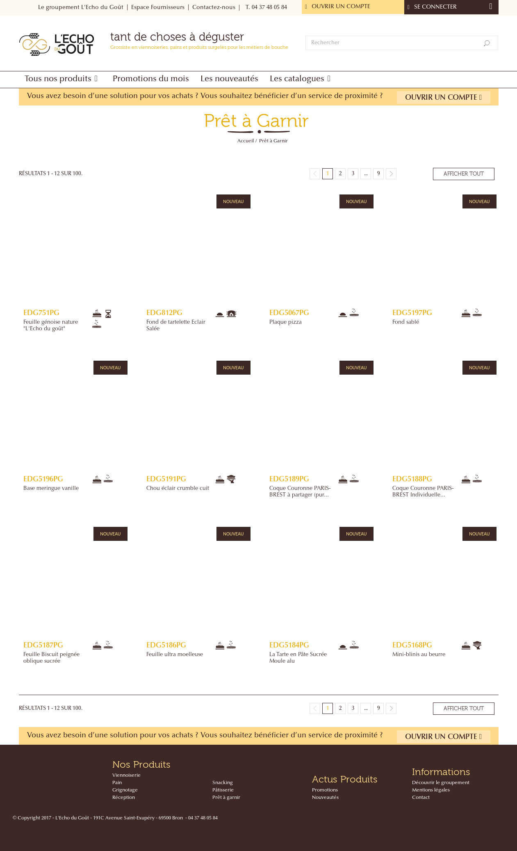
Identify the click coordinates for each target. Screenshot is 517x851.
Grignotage (125, 790)
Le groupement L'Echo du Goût (80, 8)
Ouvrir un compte (443, 97)
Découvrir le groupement (440, 782)
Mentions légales (431, 790)
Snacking (222, 782)
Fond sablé (405, 322)
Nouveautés (325, 797)
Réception (123, 797)
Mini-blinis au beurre (418, 655)
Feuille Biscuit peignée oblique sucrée (51, 658)
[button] (63, 79)
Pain (117, 782)
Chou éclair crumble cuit (177, 489)
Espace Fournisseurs (157, 8)
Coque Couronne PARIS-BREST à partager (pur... (300, 492)
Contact (421, 797)
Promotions (325, 790)
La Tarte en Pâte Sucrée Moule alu (298, 658)
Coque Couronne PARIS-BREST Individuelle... (423, 492)
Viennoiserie (126, 775)
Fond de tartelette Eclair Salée (175, 326)
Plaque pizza (285, 322)
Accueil (245, 141)
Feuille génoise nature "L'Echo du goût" (50, 326)
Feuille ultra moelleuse (174, 655)
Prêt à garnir (226, 797)
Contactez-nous (213, 8)
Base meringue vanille (51, 489)
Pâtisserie (223, 790)
